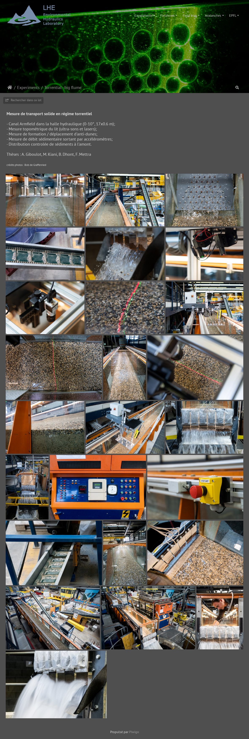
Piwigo (134, 732)
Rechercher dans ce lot (23, 100)
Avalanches (213, 15)
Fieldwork (167, 15)
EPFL (232, 15)
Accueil (9, 87)
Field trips (190, 15)
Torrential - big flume (62, 87)
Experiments (143, 15)
